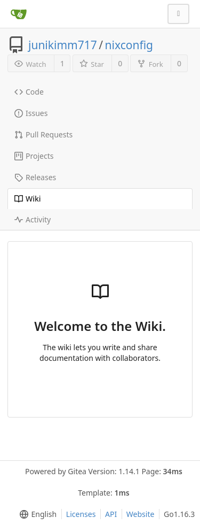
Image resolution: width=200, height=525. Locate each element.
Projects (33, 156)
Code (29, 92)
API (111, 514)
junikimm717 (62, 45)
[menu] (36, 514)
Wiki (27, 199)
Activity (32, 219)
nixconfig (129, 45)
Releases (35, 177)
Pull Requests (43, 134)
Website (140, 514)
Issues (30, 113)
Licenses (81, 514)
